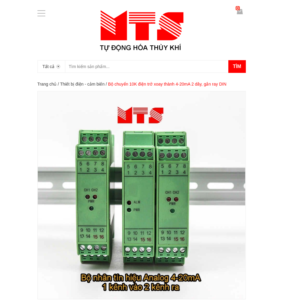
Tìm (237, 66)
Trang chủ (47, 84)
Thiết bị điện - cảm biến (82, 84)
